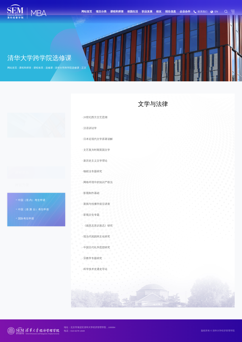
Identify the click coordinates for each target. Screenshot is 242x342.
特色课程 (22, 152)
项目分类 (101, 11)
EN (214, 11)
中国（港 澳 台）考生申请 (32, 217)
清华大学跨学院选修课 (67, 68)
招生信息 (170, 11)
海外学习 (22, 176)
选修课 (49, 68)
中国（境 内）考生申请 (30, 208)
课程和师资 (117, 11)
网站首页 (86, 11)
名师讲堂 (22, 164)
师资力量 (22, 139)
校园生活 (132, 11)
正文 (83, 68)
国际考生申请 (24, 226)
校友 (158, 11)
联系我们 (200, 11)
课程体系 (38, 68)
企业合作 (185, 11)
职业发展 (147, 11)
